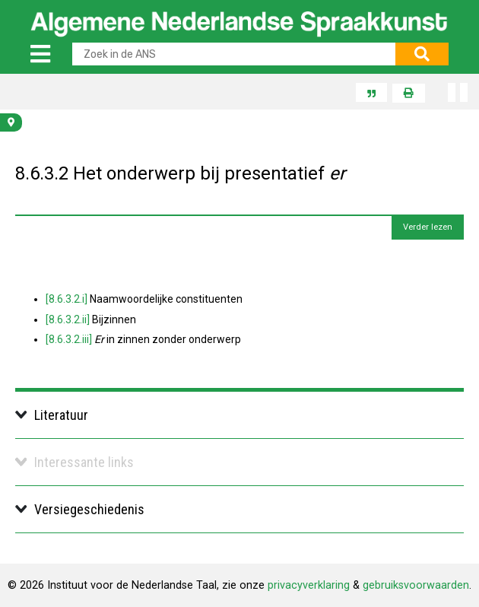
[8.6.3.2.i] (66, 299)
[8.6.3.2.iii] (69, 339)
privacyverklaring (309, 585)
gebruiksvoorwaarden (416, 585)
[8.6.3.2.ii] (68, 319)
